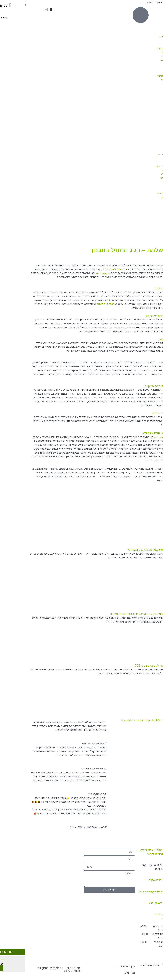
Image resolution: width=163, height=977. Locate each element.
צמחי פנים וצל (144, 17)
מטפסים (143, 40)
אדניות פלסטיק (140, 79)
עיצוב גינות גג (131, 437)
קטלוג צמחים (148, 13)
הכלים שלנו (141, 87)
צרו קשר (150, 119)
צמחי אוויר (146, 95)
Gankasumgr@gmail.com (122, 887)
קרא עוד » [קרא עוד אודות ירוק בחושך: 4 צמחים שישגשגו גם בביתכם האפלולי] (156, 565)
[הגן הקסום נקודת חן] (27, 856)
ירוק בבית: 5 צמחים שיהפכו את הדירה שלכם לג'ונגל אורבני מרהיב (126, 613)
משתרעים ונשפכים (138, 36)
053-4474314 (128, 876)
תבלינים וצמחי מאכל (137, 48)
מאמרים (150, 111)
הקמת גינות (148, 103)
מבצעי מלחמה (147, 9)
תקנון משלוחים (98, 966)
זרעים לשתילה (140, 52)
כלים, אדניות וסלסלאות (140, 76)
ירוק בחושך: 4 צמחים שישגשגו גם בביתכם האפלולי (134, 549)
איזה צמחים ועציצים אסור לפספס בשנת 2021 (136, 664)
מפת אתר (101, 972)
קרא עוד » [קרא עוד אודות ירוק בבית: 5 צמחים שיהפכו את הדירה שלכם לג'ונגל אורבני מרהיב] (156, 629)
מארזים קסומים (143, 68)
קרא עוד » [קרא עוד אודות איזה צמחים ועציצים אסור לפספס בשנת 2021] (156, 680)
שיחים (144, 28)
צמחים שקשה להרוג (141, 56)
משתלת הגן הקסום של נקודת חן (136, 914)
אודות (151, 115)
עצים (145, 44)
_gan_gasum (128, 899)
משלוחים (150, 107)
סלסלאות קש (140, 83)
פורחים (144, 32)
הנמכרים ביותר (144, 64)
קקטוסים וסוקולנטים (141, 60)
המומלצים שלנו (144, 72)
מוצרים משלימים (143, 91)
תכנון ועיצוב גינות (74, 273)
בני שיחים (142, 24)
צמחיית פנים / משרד (144, 99)
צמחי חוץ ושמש (144, 20)
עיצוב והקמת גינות (85, 269)
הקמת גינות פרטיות (77, 304)
